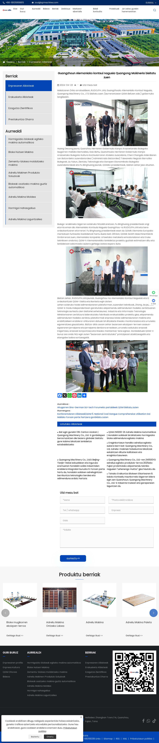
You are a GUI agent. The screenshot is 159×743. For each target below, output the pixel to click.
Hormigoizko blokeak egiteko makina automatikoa (25, 140)
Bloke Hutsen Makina (20, 152)
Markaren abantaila (77, 10)
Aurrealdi (36, 8)
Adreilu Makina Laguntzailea (25, 219)
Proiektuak (114, 8)
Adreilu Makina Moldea (22, 197)
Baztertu (35, 736)
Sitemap (108, 738)
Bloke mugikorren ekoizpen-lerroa (16, 624)
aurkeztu (73, 558)
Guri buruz (22, 10)
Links (97, 738)
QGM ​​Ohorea (10, 672)
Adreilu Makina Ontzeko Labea (55, 624)
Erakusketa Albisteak (20, 97)
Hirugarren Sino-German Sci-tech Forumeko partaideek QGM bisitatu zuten (98, 407)
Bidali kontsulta (97, 10)
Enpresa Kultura (11, 667)
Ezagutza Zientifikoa (20, 108)
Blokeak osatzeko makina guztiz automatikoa (27, 185)
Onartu (50, 736)
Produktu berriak (79, 574)
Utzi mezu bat (89, 85)
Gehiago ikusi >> (14, 635)
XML (125, 738)
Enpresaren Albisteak (40, 62)
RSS (118, 738)
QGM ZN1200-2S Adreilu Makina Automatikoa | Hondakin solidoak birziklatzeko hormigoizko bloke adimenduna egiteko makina (131, 435)
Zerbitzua (65, 8)
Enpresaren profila (13, 662)
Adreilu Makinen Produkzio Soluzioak (24, 174)
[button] (5, 613)
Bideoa (46, 8)
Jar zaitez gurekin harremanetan (130, 10)
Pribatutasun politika (141, 738)
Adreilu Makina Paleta (139, 622)
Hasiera (10, 62)
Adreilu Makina (94, 622)
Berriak (55, 8)
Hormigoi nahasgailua (21, 208)
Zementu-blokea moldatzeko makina (26, 163)
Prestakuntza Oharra (21, 119)
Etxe (15, 8)
